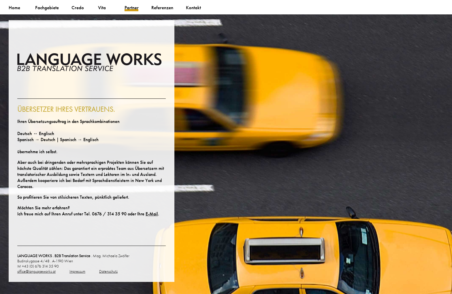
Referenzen (162, 7)
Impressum (77, 271)
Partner (132, 7)
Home (14, 7)
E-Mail (152, 214)
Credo (77, 7)
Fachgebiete (47, 7)
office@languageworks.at (36, 271)
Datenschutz (108, 271)
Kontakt (193, 7)
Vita (102, 7)
